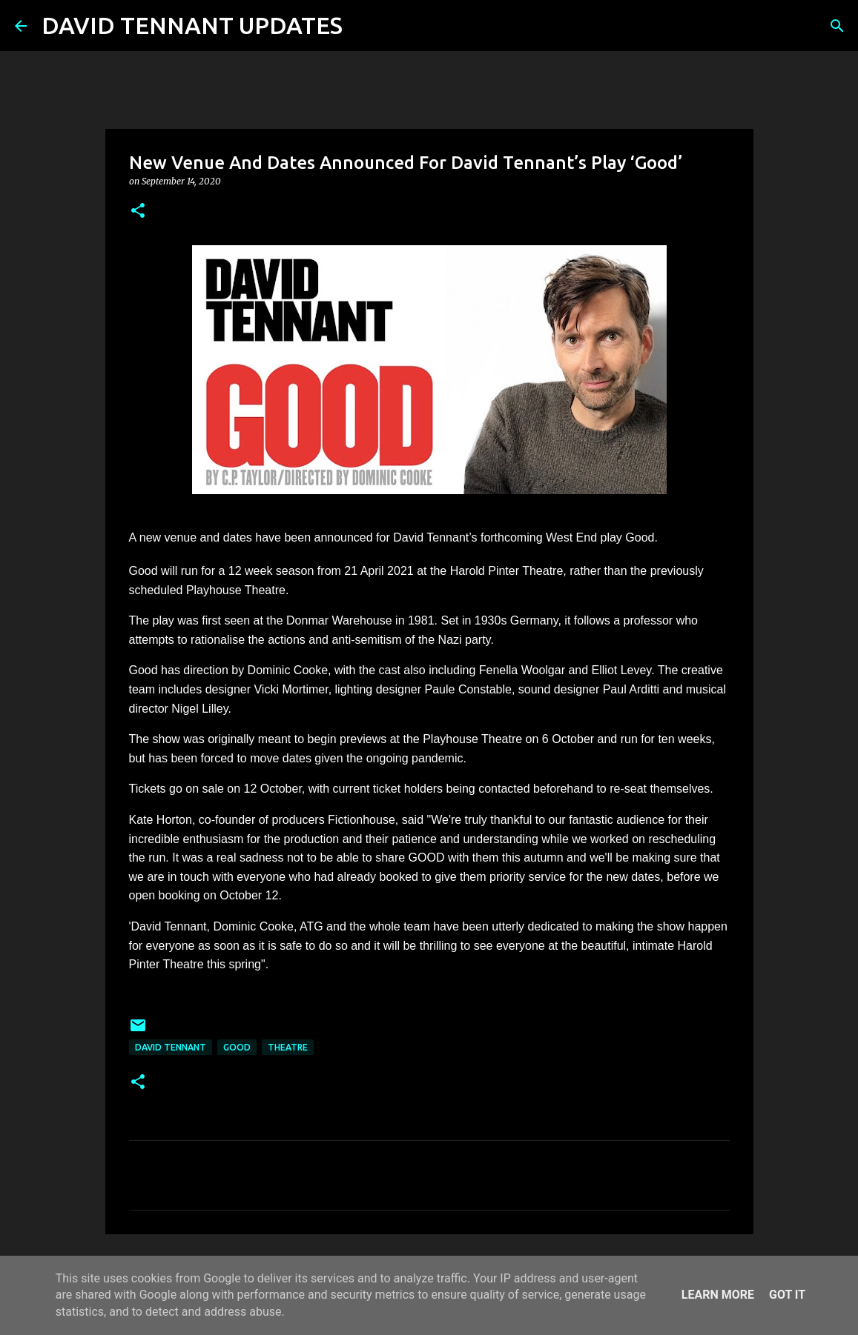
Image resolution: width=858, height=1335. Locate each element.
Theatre (288, 1047)
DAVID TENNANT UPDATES (192, 25)
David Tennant (170, 1047)
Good (237, 1047)
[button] (138, 212)
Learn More (718, 1295)
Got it (787, 1295)
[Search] (363, 26)
